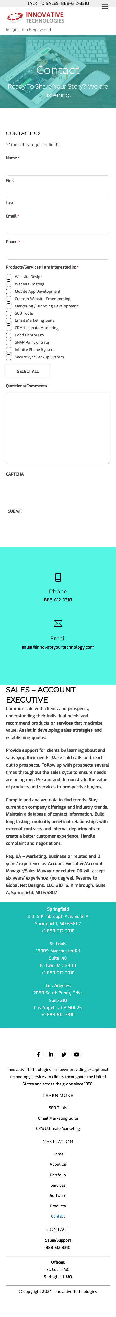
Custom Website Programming (43, 298)
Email (12, 216)
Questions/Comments (26, 386)
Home (58, 1154)
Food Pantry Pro (29, 335)
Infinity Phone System (35, 349)
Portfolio (58, 1175)
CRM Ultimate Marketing (37, 327)
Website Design (29, 276)
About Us (58, 1164)
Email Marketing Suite (35, 320)
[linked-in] (51, 1054)
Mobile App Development (38, 291)
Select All (28, 371)
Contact (58, 1216)
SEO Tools (24, 313)
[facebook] (38, 1054)
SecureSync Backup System (39, 357)
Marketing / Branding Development (46, 306)
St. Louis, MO (58, 1269)
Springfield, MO (58, 1276)
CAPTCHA (15, 474)
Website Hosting (30, 284)
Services (58, 1185)
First (10, 180)
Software (58, 1195)
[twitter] (64, 1054)
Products (58, 1206)
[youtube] (76, 1054)
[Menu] (105, 7)
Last (10, 203)
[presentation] (44, 490)
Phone (13, 242)
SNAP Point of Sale (32, 342)
